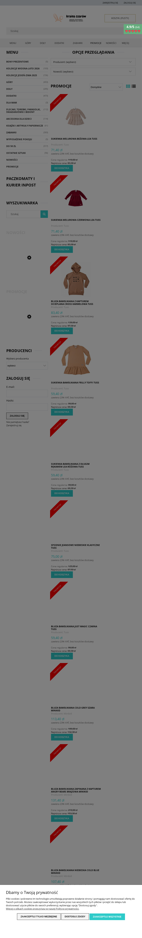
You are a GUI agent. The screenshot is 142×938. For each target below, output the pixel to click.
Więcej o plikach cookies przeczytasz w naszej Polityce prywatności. (42, 909)
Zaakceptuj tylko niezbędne (39, 917)
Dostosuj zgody (75, 917)
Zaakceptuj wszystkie (107, 917)
